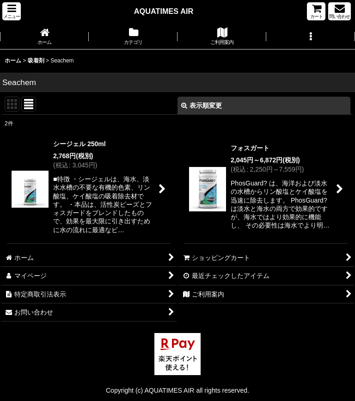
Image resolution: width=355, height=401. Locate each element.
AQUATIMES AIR (163, 11)
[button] (11, 11)
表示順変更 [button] (201, 105)
